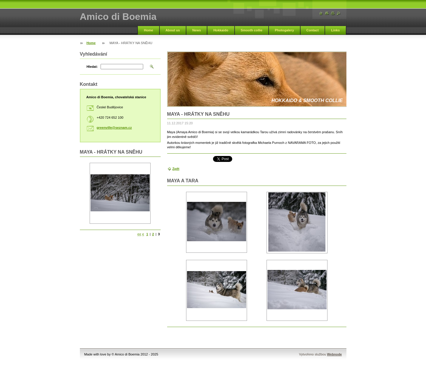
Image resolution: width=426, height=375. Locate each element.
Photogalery (284, 30)
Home (148, 30)
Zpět (176, 168)
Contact (312, 30)
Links (335, 30)
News (196, 30)
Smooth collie (251, 30)
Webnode (334, 354)
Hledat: (92, 66)
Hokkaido (220, 30)
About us (173, 30)
